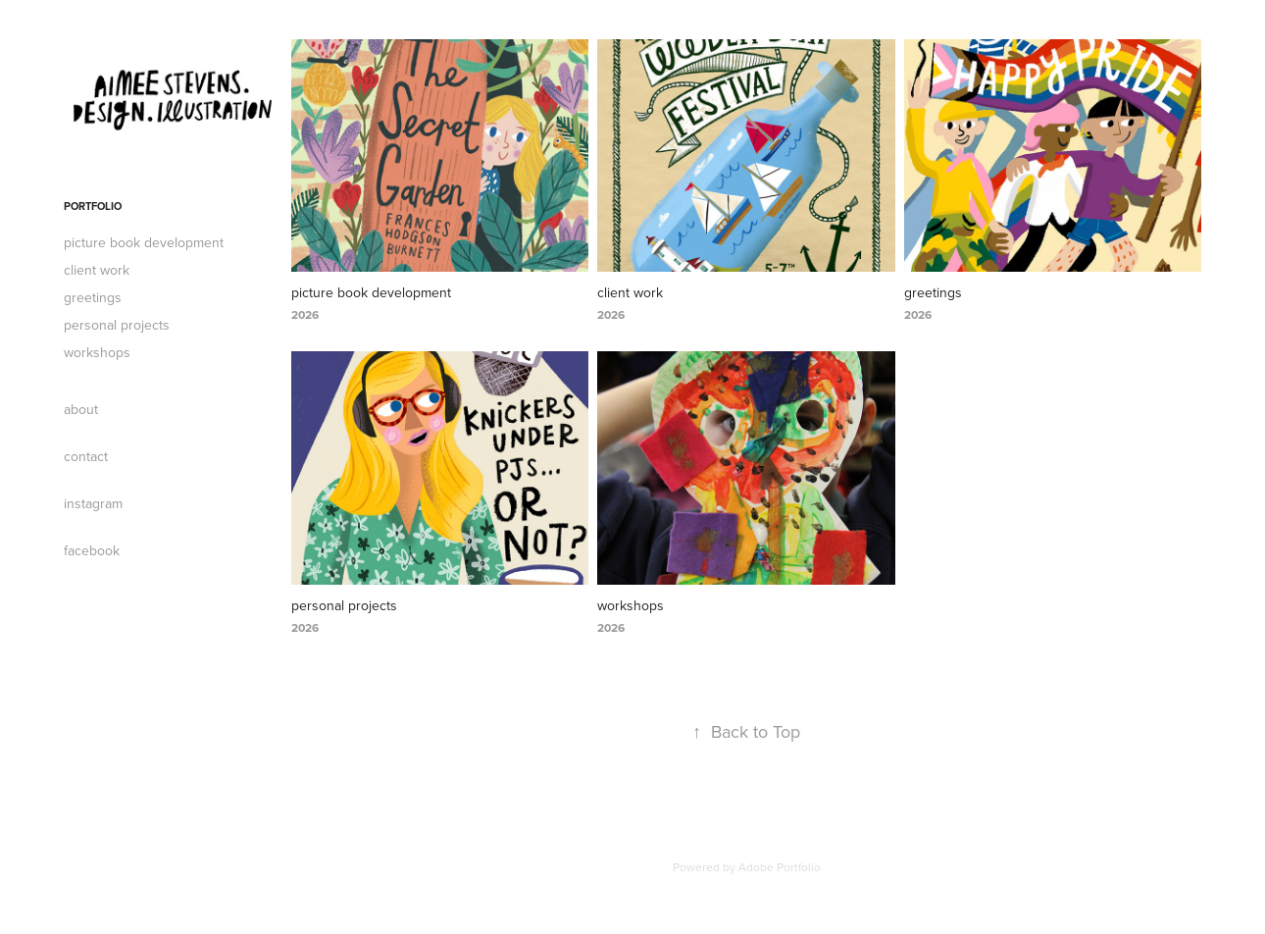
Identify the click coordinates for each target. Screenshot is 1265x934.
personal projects (117, 325)
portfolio (93, 206)
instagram (93, 503)
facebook (92, 550)
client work (96, 270)
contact (86, 456)
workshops (97, 352)
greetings (93, 297)
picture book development (144, 242)
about (81, 409)
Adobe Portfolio (779, 866)
